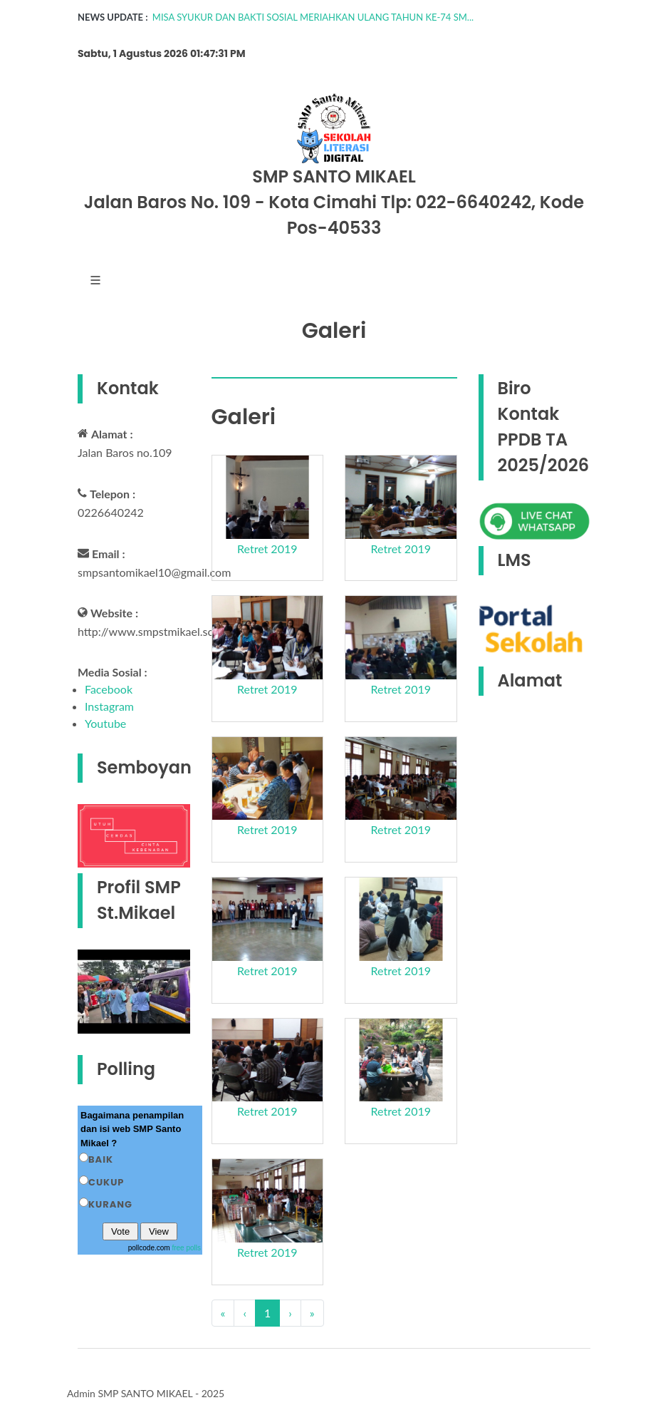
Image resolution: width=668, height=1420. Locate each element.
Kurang (110, 1204)
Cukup (106, 1182)
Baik (100, 1159)
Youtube (105, 723)
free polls (186, 1248)
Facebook (108, 689)
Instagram (109, 706)
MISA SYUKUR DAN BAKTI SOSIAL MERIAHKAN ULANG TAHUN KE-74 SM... (313, 17)
